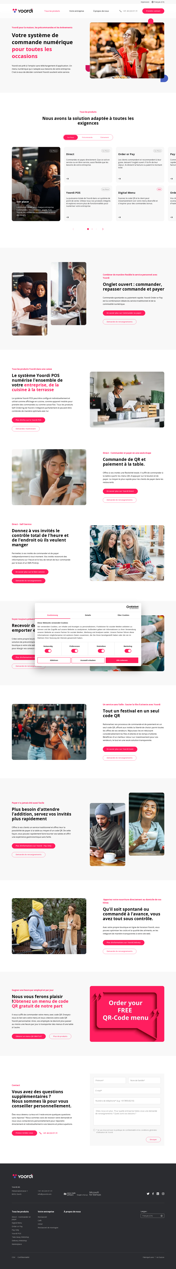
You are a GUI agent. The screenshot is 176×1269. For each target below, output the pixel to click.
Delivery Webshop (19, 1240)
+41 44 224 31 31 (129, 11)
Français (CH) (158, 2)
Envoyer (153, 1139)
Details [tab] (88, 615)
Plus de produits (60, 1036)
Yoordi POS (16, 1233)
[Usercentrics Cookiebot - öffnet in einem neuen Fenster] (128, 607)
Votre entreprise (46, 1211)
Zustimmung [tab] (52, 615)
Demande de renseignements (120, 321)
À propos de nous (72, 1211)
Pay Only (15, 1230)
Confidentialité (23, 1257)
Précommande (87, 137)
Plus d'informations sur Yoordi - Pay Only (33, 846)
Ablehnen (54, 660)
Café (39, 1220)
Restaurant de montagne (48, 1227)
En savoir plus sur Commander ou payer (124, 313)
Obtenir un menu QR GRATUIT (29, 1036)
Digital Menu (17, 1223)
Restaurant (42, 1217)
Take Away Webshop (20, 1237)
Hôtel (40, 1224)
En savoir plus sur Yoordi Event (120, 749)
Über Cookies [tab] (123, 615)
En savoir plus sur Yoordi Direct (120, 491)
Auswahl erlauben (88, 660)
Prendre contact (153, 11)
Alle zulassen (122, 660)
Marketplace (17, 1244)
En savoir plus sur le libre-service (30, 572)
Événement (105, 137)
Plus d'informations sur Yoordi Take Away (34, 657)
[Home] (24, 11)
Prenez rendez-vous (24, 1133)
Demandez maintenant (26, 428)
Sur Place (70, 137)
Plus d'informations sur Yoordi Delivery (124, 942)
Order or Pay (17, 1226)
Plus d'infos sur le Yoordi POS (28, 420)
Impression (145, 2)
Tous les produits (20, 1211)
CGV (13, 1257)
